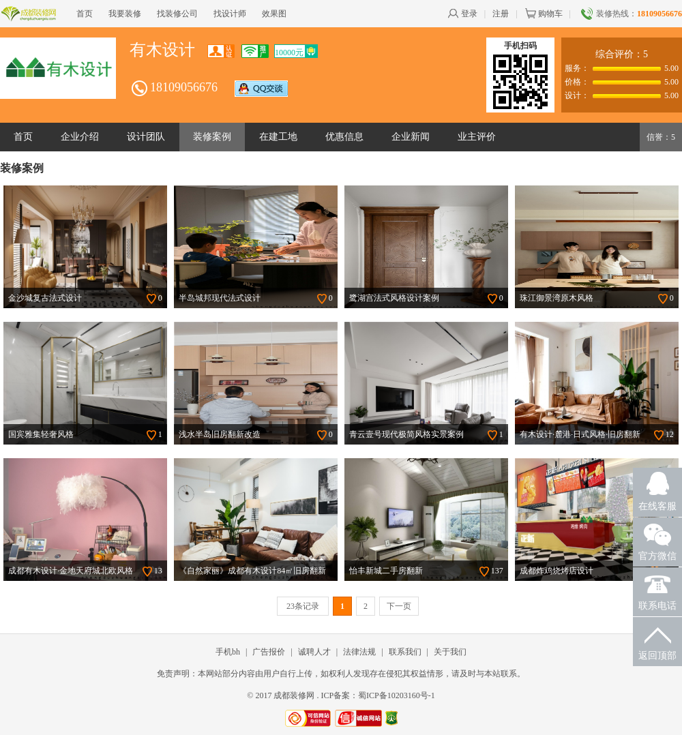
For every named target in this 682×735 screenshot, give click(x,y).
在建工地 (278, 137)
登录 (462, 13)
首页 (84, 13)
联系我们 (405, 652)
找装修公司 (177, 13)
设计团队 (146, 137)
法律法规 (359, 652)
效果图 (274, 13)
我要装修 (124, 13)
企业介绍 (80, 137)
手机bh (228, 652)
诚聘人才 (314, 652)
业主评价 (477, 137)
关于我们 (450, 652)
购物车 (543, 13)
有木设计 (162, 50)
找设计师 (229, 13)
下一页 (399, 606)
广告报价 (268, 652)
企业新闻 (410, 137)
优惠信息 (344, 137)
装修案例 (212, 137)
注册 (500, 13)
